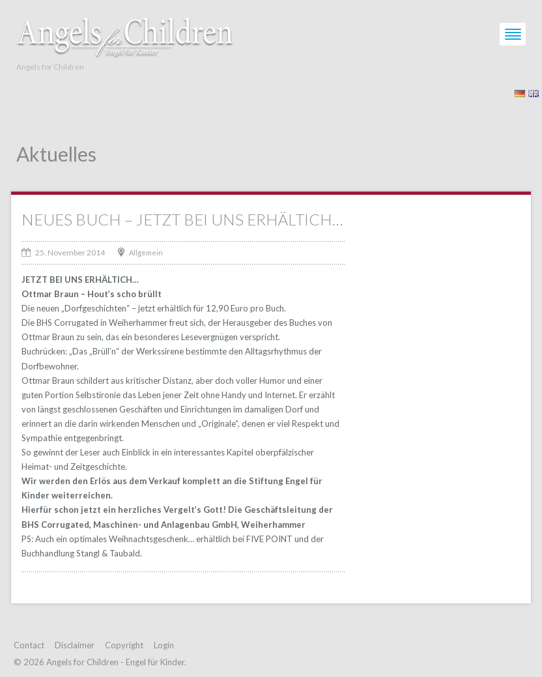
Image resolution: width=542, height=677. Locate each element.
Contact (29, 645)
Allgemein (146, 252)
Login (164, 645)
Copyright (124, 645)
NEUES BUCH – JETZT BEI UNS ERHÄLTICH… (182, 219)
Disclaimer (74, 645)
